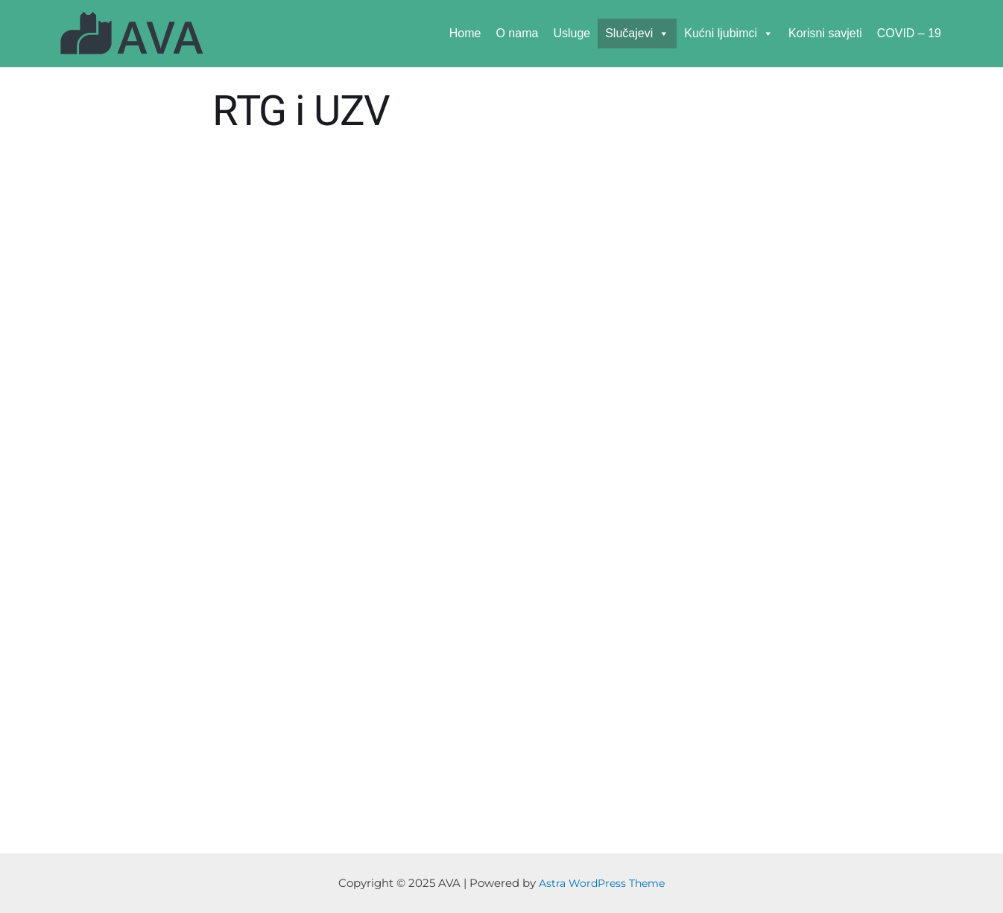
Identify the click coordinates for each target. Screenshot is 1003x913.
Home (465, 33)
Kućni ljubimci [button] (728, 33)
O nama (517, 33)
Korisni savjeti (825, 33)
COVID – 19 (909, 33)
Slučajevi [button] (637, 33)
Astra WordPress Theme (602, 883)
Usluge (571, 33)
